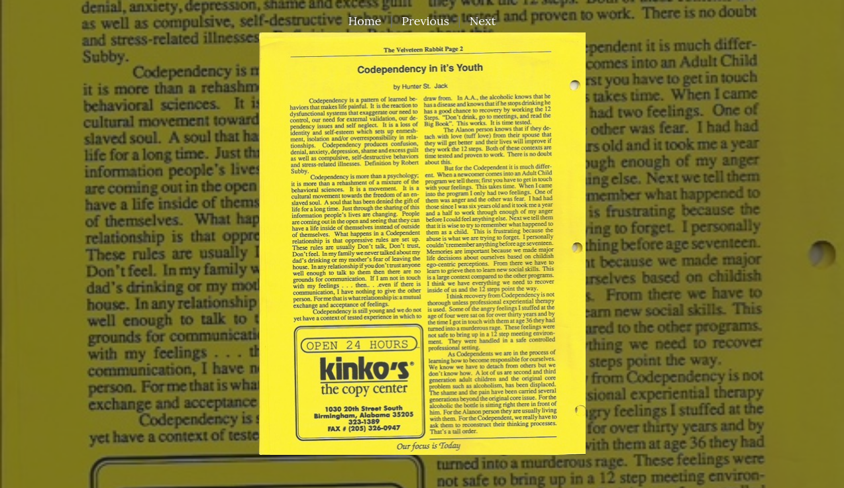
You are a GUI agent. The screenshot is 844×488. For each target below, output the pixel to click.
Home (365, 20)
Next (483, 20)
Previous (425, 20)
